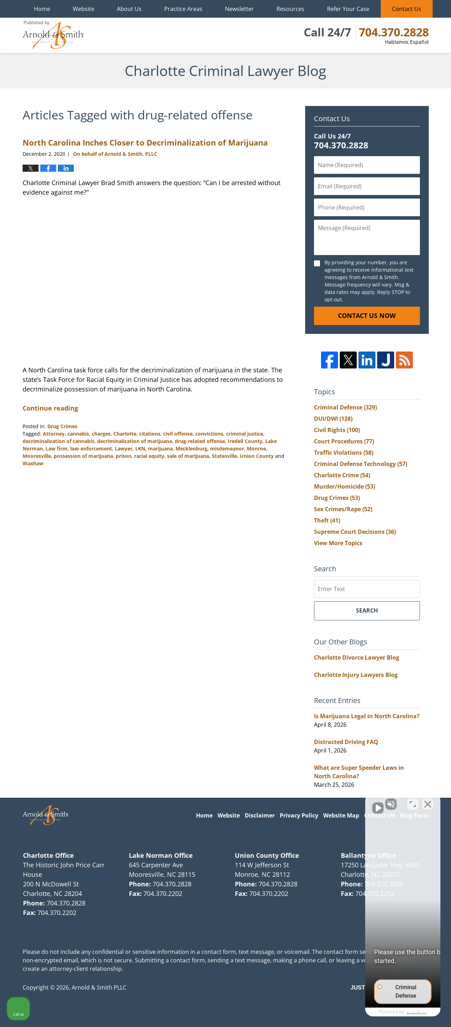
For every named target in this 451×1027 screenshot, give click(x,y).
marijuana (160, 448)
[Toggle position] (413, 801)
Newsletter (239, 9)
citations (149, 433)
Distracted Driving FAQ (346, 742)
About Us (129, 9)
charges (101, 433)
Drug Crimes (62, 426)
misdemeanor (227, 448)
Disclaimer (260, 815)
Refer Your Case (348, 9)
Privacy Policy (299, 815)
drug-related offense (200, 441)
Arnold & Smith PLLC (99, 987)
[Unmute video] (326, 801)
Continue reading (50, 408)
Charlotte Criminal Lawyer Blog (53, 35)
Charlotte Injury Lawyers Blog (356, 675)
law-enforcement (91, 448)
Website (83, 9)
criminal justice (244, 433)
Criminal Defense (345, 407)
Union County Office (267, 855)
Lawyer (123, 448)
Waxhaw (33, 463)
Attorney (54, 433)
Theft (327, 520)
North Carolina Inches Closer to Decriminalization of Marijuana (145, 142)
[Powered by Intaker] (390, 1012)
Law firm (56, 448)
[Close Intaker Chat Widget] (427, 801)
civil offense (177, 433)
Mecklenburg (191, 448)
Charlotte (124, 433)
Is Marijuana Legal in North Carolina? (367, 716)
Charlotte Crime (342, 475)
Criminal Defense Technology (360, 464)
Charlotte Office (48, 855)
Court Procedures (344, 441)
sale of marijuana (188, 456)
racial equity (149, 456)
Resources (290, 9)
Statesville (224, 456)
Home (42, 9)
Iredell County (245, 441)
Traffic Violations (343, 452)
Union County (257, 456)
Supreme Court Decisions (355, 532)
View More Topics (338, 543)
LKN (140, 448)
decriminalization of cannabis (58, 441)
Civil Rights (337, 430)
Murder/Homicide (344, 486)
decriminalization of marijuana (134, 441)
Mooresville (37, 456)
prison (123, 456)
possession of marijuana (83, 456)
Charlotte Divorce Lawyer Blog (356, 657)
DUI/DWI (333, 419)
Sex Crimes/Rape (343, 509)
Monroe (256, 448)
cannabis (78, 433)
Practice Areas (183, 9)
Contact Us (406, 9)
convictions (209, 433)
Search (367, 610)
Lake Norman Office (161, 855)
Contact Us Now (367, 315)
